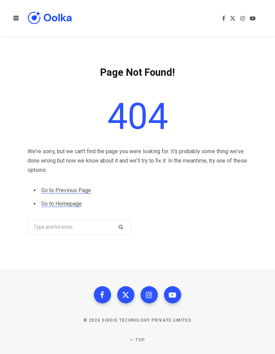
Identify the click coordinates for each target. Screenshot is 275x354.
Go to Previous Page (66, 190)
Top (137, 339)
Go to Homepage (61, 203)
